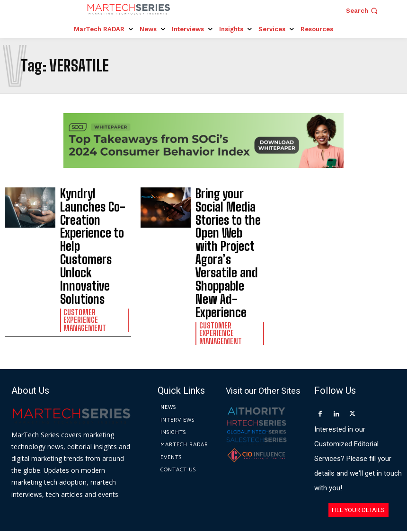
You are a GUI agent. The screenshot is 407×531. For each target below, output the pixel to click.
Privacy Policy (289, 487)
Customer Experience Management (92, 238)
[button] (363, 10)
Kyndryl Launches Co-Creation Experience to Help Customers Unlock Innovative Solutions (95, 208)
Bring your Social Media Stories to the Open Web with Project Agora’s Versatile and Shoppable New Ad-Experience (230, 212)
